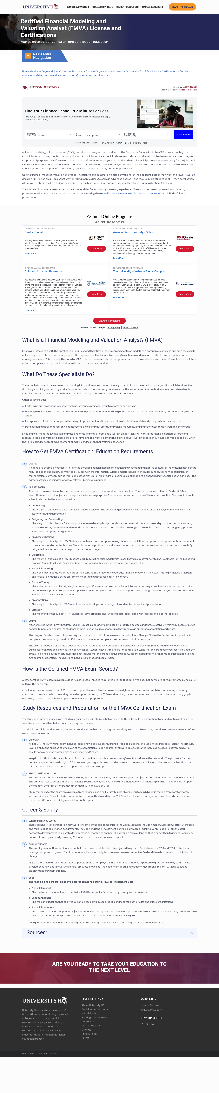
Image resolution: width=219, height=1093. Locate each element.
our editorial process (188, 90)
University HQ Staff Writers (45, 87)
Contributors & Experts (95, 1009)
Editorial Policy (90, 1013)
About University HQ (93, 1005)
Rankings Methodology (95, 1017)
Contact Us (88, 1021)
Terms (85, 1038)
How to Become (150, 1005)
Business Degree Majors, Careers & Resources (57, 71)
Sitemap (86, 1029)
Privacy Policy (89, 1034)
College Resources (151, 1010)
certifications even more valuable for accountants (131, 193)
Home (25, 71)
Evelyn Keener (190, 87)
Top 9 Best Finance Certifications (158, 71)
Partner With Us (91, 1025)
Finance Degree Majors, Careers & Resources (111, 71)
